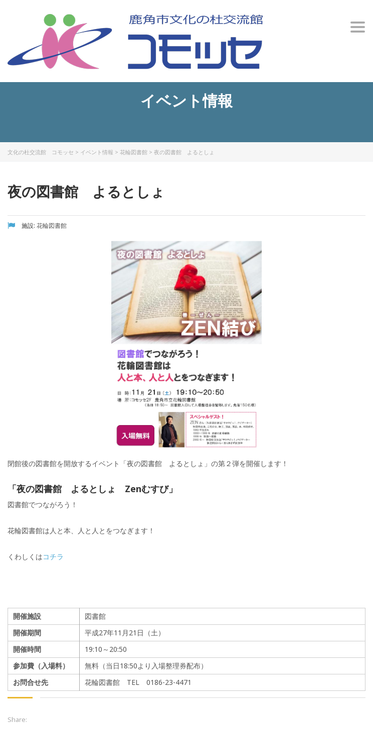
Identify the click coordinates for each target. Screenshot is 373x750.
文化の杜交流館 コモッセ (41, 152)
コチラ (53, 556)
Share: (17, 719)
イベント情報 (96, 152)
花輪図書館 (133, 152)
